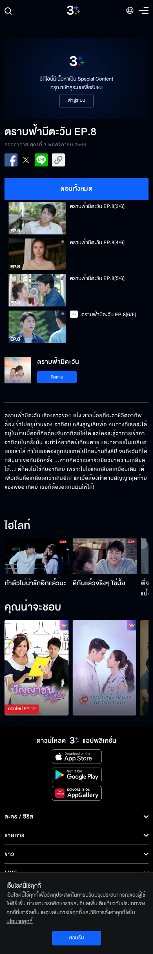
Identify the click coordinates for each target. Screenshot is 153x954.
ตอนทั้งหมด (76, 189)
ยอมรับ (76, 938)
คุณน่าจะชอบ (32, 608)
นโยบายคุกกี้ (20, 921)
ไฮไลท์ (17, 526)
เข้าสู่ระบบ (76, 100)
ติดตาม (57, 377)
